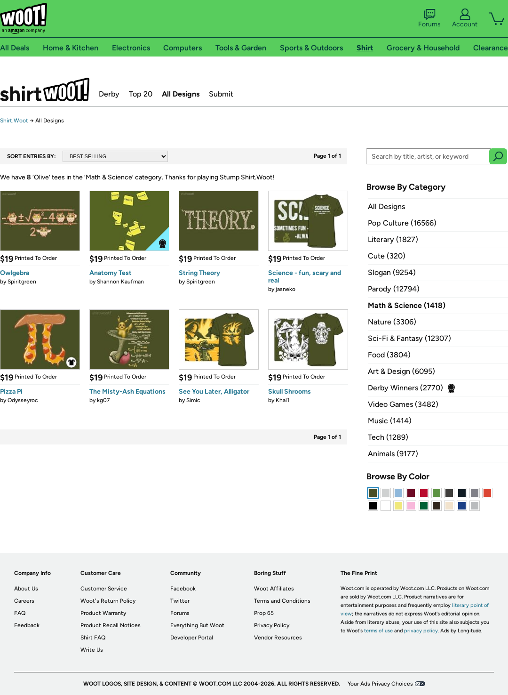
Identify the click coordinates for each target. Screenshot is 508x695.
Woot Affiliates (274, 588)
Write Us (91, 650)
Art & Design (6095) (401, 371)
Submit (221, 93)
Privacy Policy (271, 625)
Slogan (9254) (392, 272)
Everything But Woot (197, 625)
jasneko (285, 289)
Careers (24, 601)
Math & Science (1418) (406, 305)
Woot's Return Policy (107, 601)
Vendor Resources (278, 637)
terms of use (378, 631)
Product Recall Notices (110, 625)
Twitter (180, 601)
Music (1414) (390, 420)
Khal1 (282, 400)
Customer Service (103, 588)
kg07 (103, 400)
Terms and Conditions (282, 601)
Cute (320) (386, 255)
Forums (429, 18)
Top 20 (140, 93)
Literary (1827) (393, 239)
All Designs (180, 93)
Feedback (27, 625)
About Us (26, 588)
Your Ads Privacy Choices (380, 683)
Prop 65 (264, 613)
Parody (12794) (394, 288)
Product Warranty (103, 613)
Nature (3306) (392, 321)
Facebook (183, 588)
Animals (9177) (393, 453)
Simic (193, 400)
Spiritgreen (22, 281)
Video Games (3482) (403, 404)
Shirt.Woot (44, 89)
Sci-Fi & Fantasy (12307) (409, 338)
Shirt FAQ (92, 637)
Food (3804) (389, 354)
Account (464, 18)
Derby (109, 93)
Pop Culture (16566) (402, 222)
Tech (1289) (388, 437)
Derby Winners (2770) (405, 387)
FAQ (19, 613)
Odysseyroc (23, 400)
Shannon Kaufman (120, 281)
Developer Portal (191, 637)
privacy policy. (421, 631)
